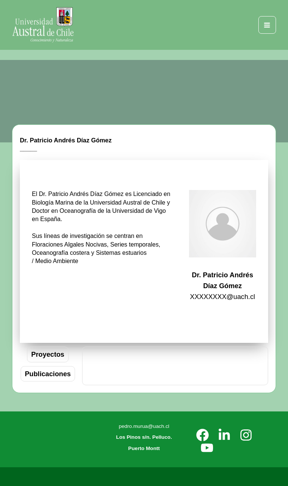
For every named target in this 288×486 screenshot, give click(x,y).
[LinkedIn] (224, 435)
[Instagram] (246, 435)
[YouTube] (207, 447)
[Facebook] (202, 435)
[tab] (47, 354)
